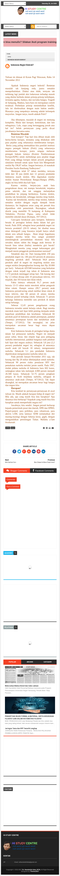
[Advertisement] (30, 603)
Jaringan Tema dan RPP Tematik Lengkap (21, 728)
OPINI (9, 56)
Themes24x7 (34, 871)
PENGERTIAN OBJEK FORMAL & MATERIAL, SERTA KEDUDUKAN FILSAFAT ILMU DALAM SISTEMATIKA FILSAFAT (29, 717)
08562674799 (10, 862)
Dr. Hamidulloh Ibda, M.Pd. (31, 870)
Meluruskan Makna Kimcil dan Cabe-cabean (21, 685)
